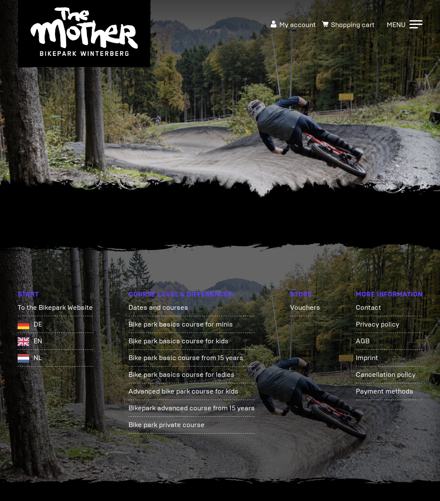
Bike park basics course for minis (180, 324)
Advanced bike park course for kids (183, 391)
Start (28, 294)
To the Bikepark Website (55, 307)
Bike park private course (166, 425)
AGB (363, 341)
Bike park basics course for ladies (181, 374)
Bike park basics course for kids (178, 341)
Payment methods (384, 391)
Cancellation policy (386, 374)
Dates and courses (158, 307)
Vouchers (305, 307)
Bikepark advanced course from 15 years (191, 408)
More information (389, 294)
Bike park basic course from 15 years (185, 358)
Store (301, 294)
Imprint (367, 358)
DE (38, 324)
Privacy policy (377, 324)
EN (38, 341)
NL (38, 358)
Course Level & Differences (180, 294)
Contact (368, 307)
